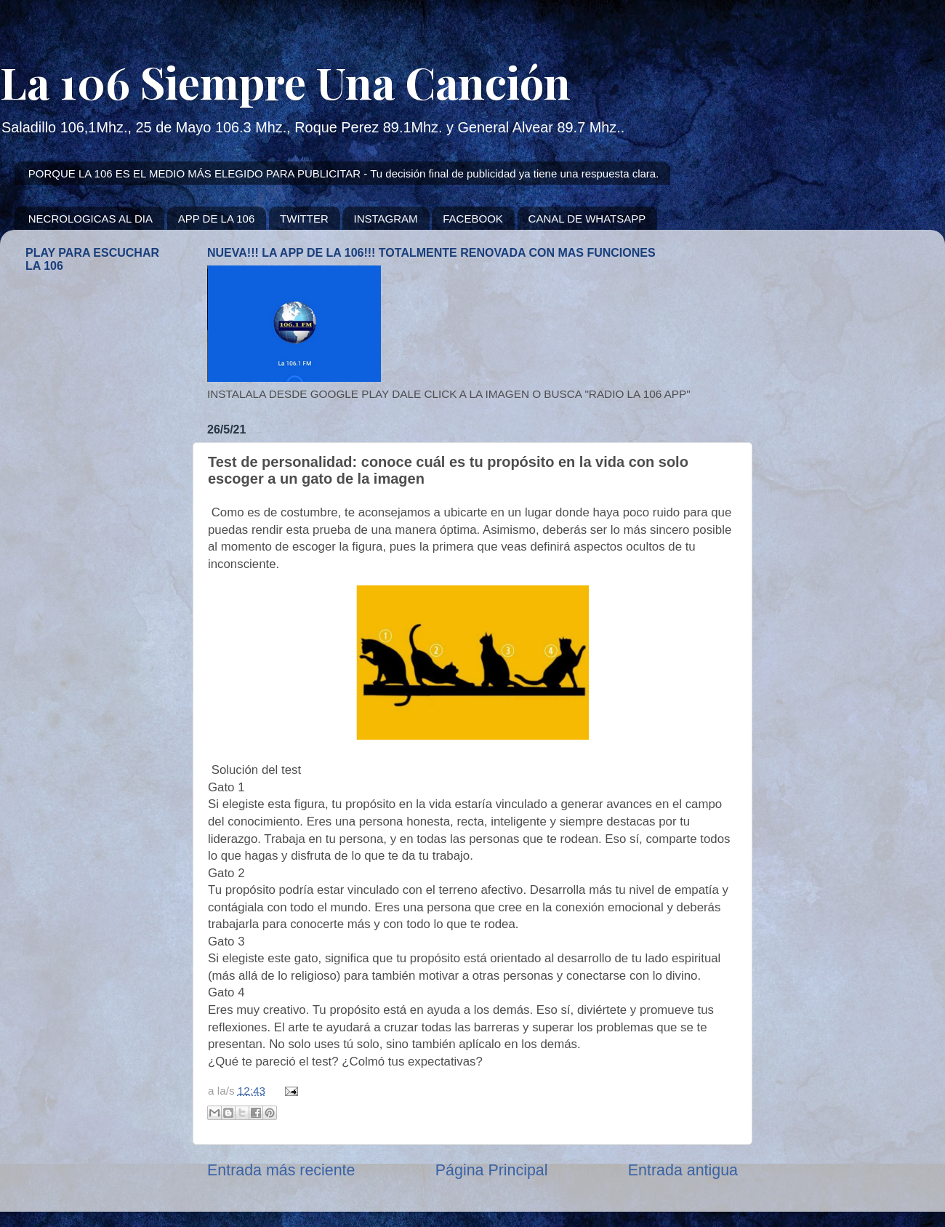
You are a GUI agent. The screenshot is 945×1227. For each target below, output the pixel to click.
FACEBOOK (473, 218)
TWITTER (304, 218)
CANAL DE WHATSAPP (587, 218)
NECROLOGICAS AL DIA (90, 218)
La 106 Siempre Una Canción (285, 81)
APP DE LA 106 (216, 218)
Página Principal (491, 1170)
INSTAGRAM (385, 218)
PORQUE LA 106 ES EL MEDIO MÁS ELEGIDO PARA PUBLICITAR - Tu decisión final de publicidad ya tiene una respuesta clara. (343, 173)
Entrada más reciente (281, 1170)
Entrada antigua (683, 1170)
